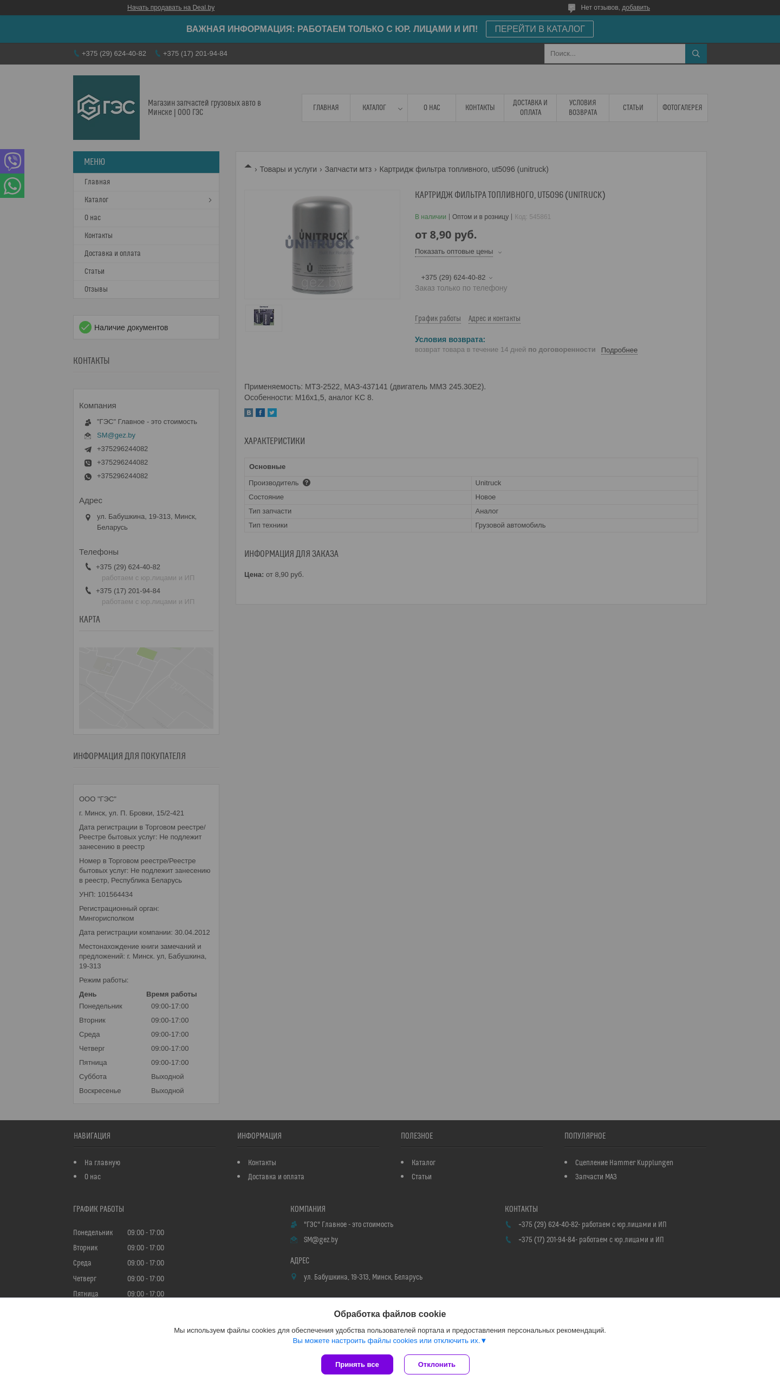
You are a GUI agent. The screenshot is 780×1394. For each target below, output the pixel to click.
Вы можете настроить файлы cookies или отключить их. (386, 1341)
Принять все (357, 1364)
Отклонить (437, 1364)
